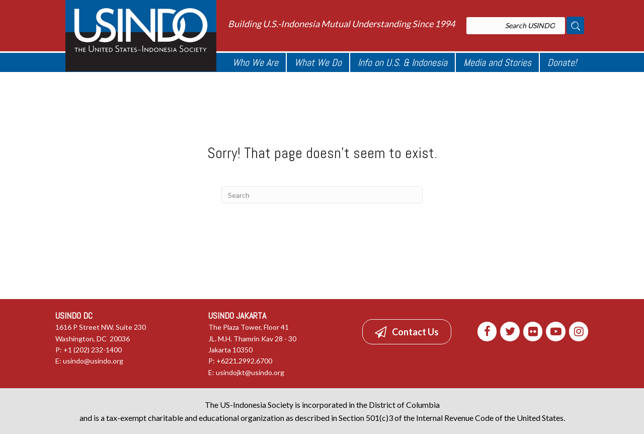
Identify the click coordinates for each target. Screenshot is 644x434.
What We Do (318, 62)
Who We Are (255, 62)
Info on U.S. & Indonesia (402, 62)
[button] (406, 331)
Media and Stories (497, 62)
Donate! (562, 62)
